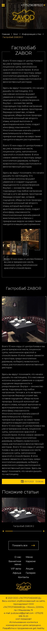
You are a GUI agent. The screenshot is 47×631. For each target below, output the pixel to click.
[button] (3, 531)
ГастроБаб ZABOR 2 (23, 526)
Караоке (31, 561)
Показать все (19, 545)
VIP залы (16, 568)
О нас (18, 557)
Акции (29, 568)
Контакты (23, 577)
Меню (29, 557)
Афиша (17, 573)
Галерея (30, 573)
